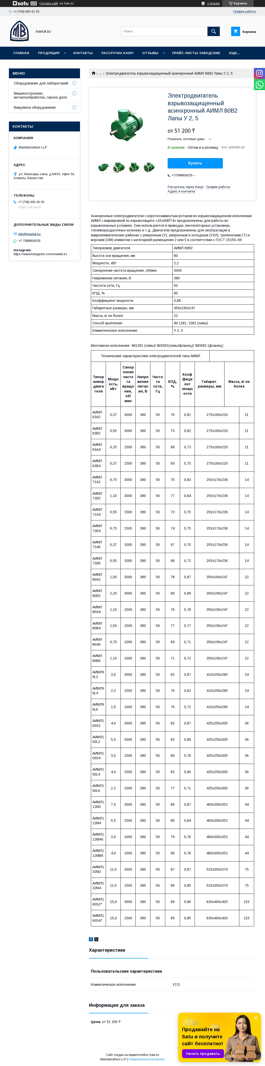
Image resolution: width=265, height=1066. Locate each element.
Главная (21, 53)
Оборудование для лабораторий (41, 83)
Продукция (49, 53)
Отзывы (150, 53)
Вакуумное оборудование (35, 107)
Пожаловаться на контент (147, 1059)
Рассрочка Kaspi (117, 53)
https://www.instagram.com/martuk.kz (40, 254)
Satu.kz (154, 1055)
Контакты (83, 53)
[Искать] (213, 31)
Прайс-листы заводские (196, 53)
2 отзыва (213, 3)
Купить (195, 163)
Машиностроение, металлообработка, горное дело (40, 95)
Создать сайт (49, 3)
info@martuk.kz (29, 234)
